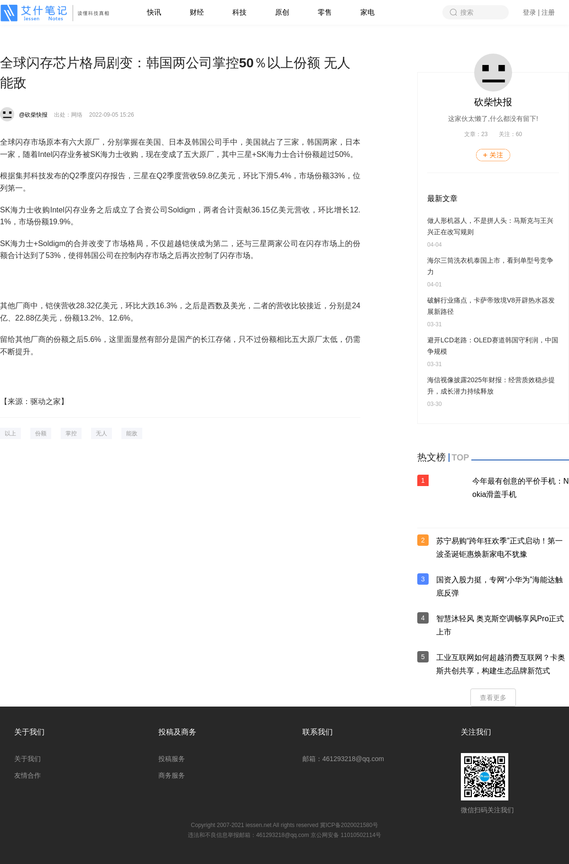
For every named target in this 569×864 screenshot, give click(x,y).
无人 (101, 433)
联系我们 (318, 732)
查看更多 (493, 697)
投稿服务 (171, 759)
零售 (325, 12)
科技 (239, 12)
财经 (197, 12)
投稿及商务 (177, 732)
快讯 (154, 12)
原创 (282, 12)
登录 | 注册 (539, 12)
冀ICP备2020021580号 (349, 825)
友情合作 (27, 775)
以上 (10, 433)
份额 (40, 433)
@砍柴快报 (33, 114)
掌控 (71, 433)
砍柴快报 (493, 102)
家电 (367, 12)
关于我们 (29, 732)
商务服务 (171, 775)
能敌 (132, 433)
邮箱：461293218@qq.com (343, 759)
